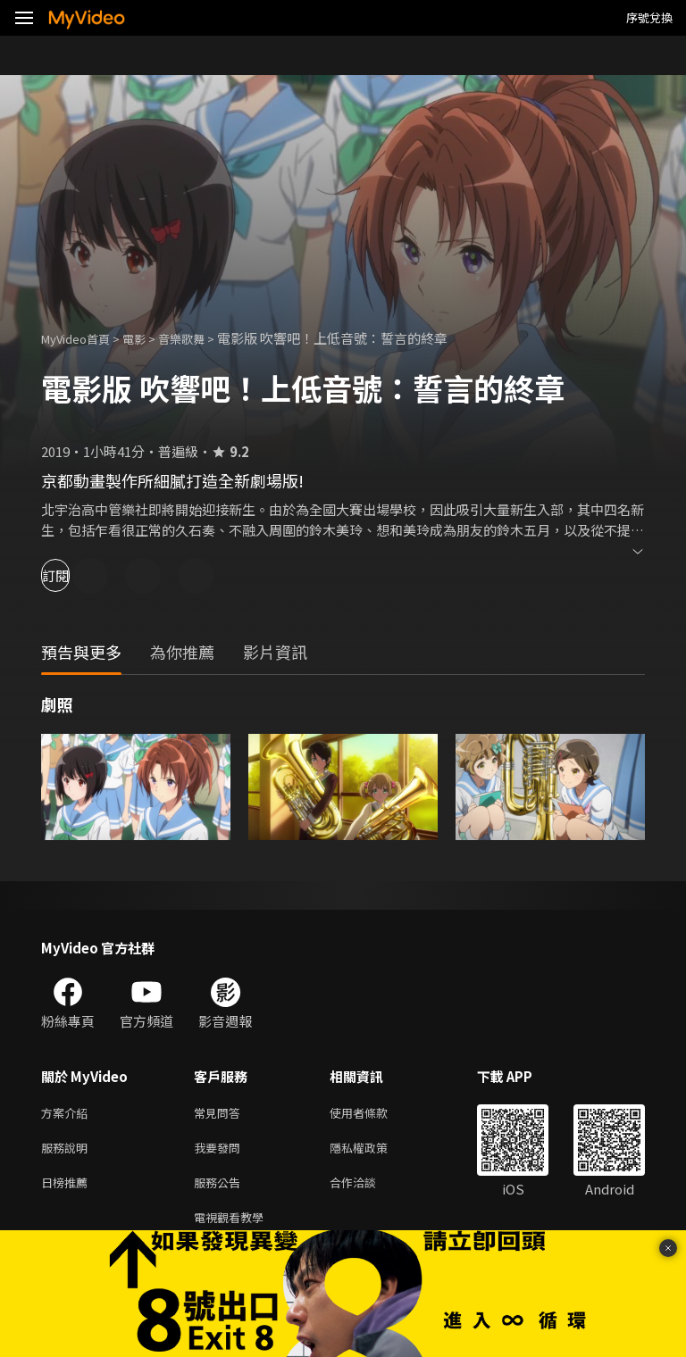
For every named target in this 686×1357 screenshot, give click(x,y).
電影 (148, 338)
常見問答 (220, 1113)
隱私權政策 (373, 1151)
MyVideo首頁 (81, 338)
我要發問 (220, 1151)
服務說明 (68, 1151)
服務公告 (220, 1188)
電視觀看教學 (234, 1226)
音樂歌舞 (201, 338)
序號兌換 (649, 17)
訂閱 (76, 575)
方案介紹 (68, 1113)
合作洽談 (367, 1188)
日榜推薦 (68, 1188)
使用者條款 (373, 1113)
